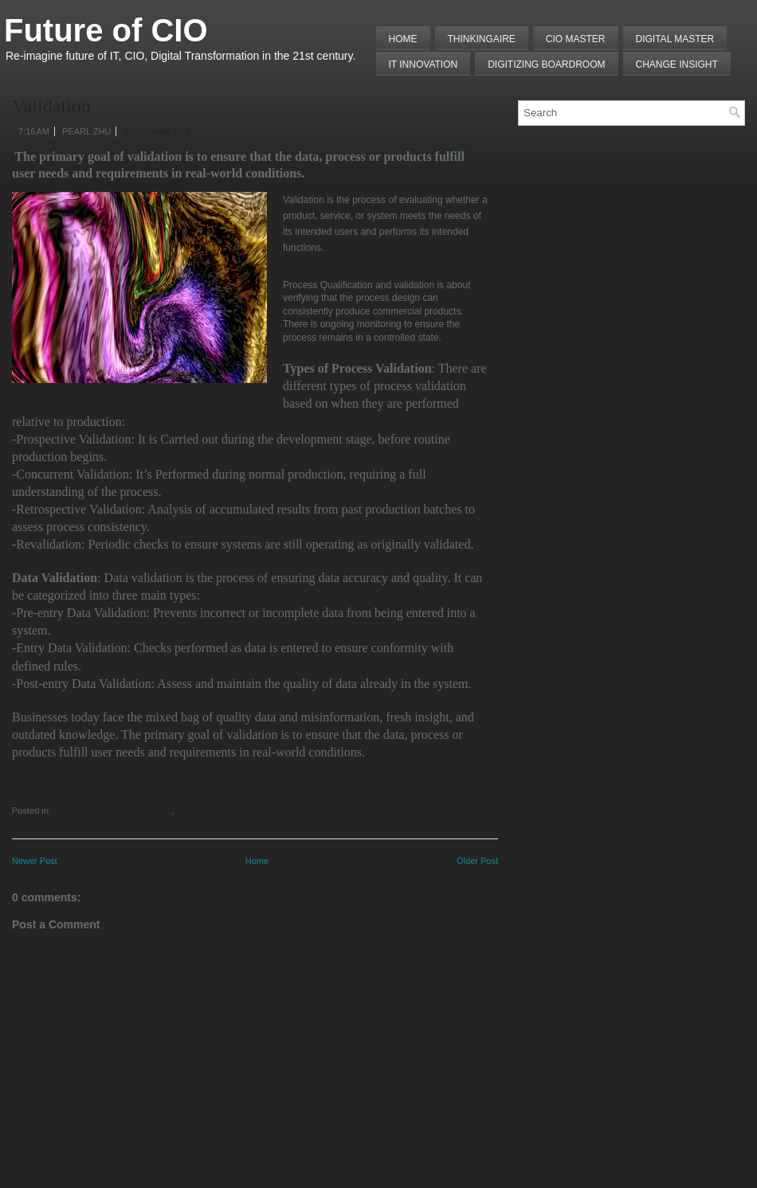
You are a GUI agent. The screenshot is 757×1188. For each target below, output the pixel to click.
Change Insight (677, 64)
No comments (157, 131)
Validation (51, 105)
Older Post (477, 861)
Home (403, 39)
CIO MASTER (576, 39)
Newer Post (34, 861)
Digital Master (675, 39)
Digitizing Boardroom (546, 64)
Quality (188, 810)
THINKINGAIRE (482, 39)
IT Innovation (423, 64)
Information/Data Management (112, 810)
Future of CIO (106, 30)
